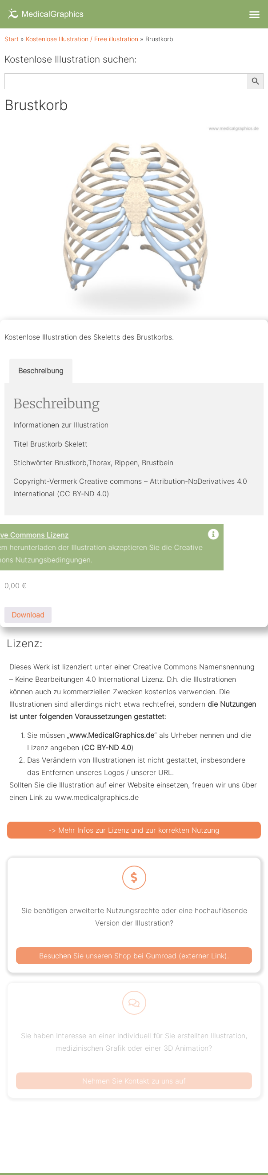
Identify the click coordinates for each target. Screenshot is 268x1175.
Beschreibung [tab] (41, 370)
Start (11, 39)
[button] (254, 14)
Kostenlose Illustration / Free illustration (82, 39)
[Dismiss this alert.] (71, 535)
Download (28, 614)
